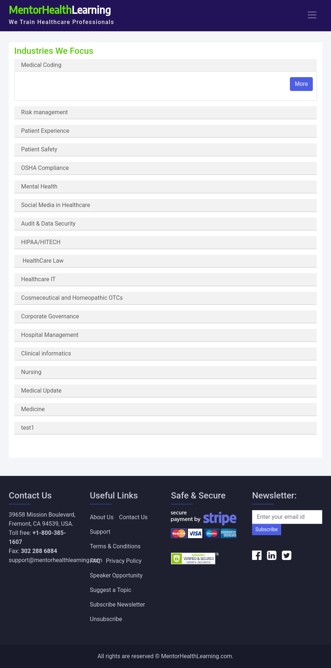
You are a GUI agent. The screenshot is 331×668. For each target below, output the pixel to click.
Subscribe (266, 529)
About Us (101, 517)
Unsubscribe (106, 619)
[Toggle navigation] (312, 15)
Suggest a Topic (110, 590)
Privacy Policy (124, 560)
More (301, 84)
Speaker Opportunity (116, 575)
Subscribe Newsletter (117, 604)
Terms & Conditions (115, 546)
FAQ (95, 560)
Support (100, 531)
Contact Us (133, 517)
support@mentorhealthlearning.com (55, 560)
